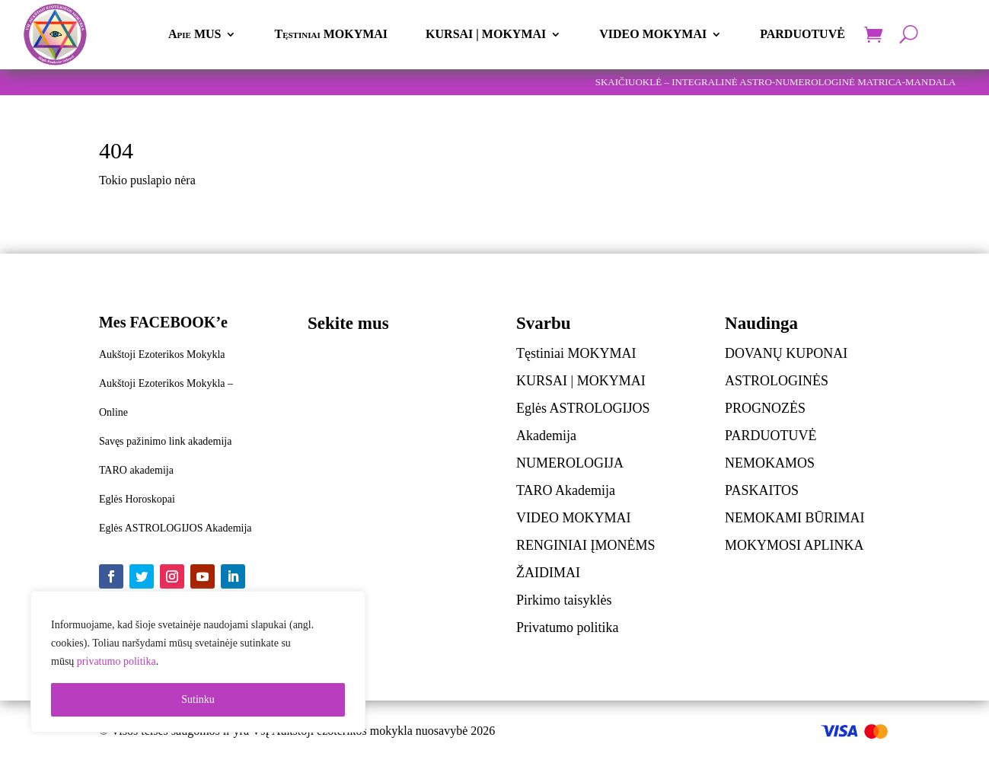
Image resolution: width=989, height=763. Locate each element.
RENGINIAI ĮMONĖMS (586, 545)
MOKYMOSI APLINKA (794, 545)
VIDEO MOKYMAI (653, 33)
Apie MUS (194, 33)
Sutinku (198, 699)
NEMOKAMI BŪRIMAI (795, 517)
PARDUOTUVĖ (802, 33)
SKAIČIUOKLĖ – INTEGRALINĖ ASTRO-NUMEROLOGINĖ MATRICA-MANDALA (775, 82)
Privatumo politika (567, 627)
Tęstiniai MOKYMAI (331, 33)
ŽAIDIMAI (548, 572)
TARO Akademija (565, 490)
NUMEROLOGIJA (570, 463)
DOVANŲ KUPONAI (786, 353)
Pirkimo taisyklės (564, 600)
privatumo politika (116, 661)
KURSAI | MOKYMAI (486, 33)
